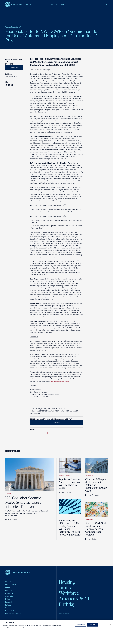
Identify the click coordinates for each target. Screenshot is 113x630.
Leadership (9, 593)
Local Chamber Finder (13, 614)
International (90, 519)
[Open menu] (107, 4)
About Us (8, 590)
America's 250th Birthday (74, 601)
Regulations (15, 27)
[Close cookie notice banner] (110, 625)
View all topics (64, 614)
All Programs (9, 581)
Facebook (8, 602)
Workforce (69, 593)
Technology (43, 433)
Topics (50, 4)
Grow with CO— (11, 611)
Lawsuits (8, 493)
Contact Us (9, 596)
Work (63, 4)
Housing (67, 582)
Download (14, 67)
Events (57, 4)
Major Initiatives (11, 584)
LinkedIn (8, 599)
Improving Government (65, 475)
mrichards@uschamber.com (59, 381)
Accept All (93, 624)
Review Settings (80, 624)
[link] (103, 4)
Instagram (8, 605)
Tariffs (65, 587)
